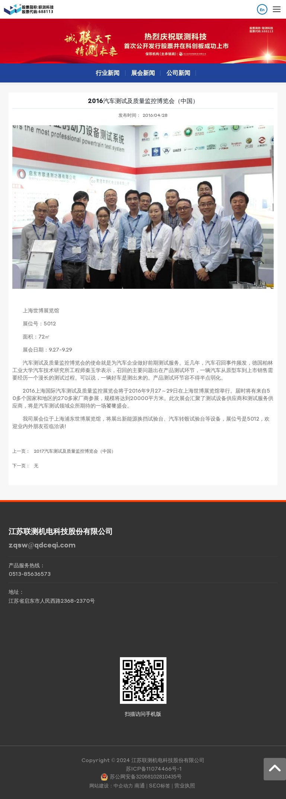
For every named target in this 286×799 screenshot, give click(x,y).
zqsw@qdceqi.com (42, 544)
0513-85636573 (30, 573)
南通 (139, 785)
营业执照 (184, 785)
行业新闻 (108, 73)
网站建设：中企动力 (111, 785)
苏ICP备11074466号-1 (154, 768)
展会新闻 (143, 73)
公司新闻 (178, 73)
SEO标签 (159, 785)
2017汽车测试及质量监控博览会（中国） (75, 451)
